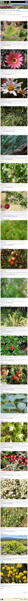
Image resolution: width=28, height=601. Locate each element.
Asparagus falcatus (4, 277)
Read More (1, 47)
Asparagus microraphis (5, 248)
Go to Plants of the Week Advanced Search (22, 11)
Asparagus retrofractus (4, 190)
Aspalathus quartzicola (4, 478)
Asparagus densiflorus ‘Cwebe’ (6, 334)
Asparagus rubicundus (4, 162)
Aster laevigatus (3, 77)
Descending (26, 16)
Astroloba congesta (4, 20)
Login (24, 0)
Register (27, 0)
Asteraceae (3, 48)
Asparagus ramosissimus (5, 219)
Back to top (25, 592)
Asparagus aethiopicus (4, 450)
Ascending (23, 16)
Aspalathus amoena (4, 534)
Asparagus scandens (4, 134)
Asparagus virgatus (4, 105)
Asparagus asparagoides (5, 392)
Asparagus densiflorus (4, 363)
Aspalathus (3, 562)
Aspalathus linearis (4, 506)
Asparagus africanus (4, 421)
